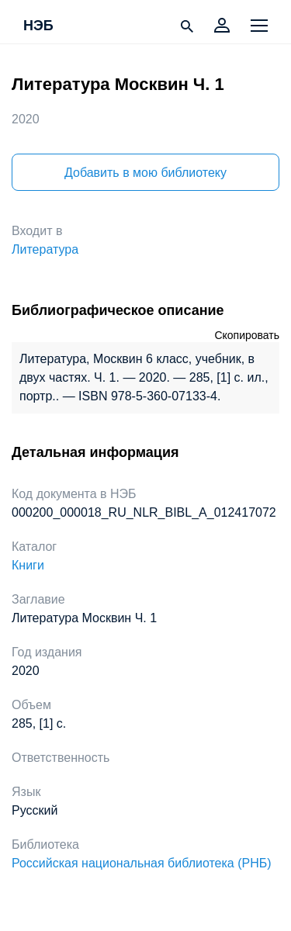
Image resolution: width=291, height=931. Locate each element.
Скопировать (246, 335)
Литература (45, 249)
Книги (28, 565)
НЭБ (38, 26)
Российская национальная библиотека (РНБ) (142, 863)
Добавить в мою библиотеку (145, 172)
